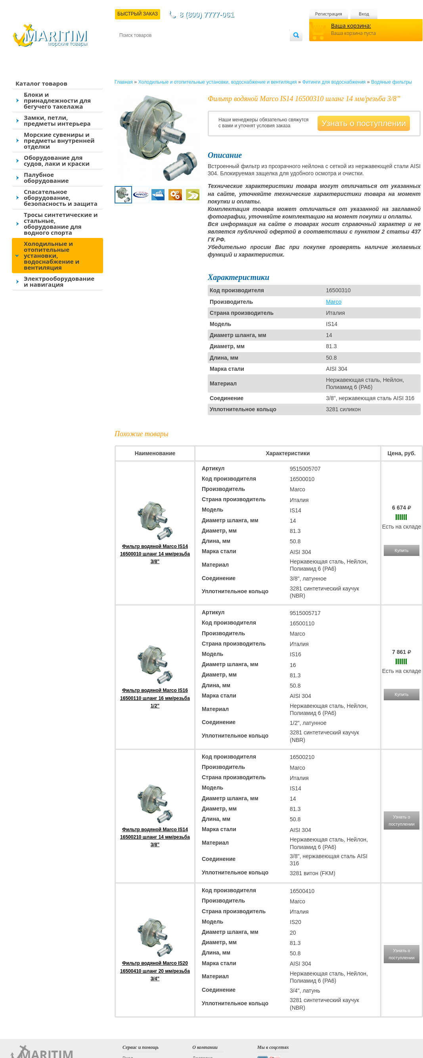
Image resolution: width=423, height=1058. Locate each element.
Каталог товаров (41, 83)
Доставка (158, 48)
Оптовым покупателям (264, 48)
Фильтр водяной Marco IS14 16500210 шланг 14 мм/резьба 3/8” (155, 837)
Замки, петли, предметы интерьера (57, 120)
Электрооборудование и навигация (59, 281)
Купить (402, 550)
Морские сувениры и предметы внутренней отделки (59, 140)
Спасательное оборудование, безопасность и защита (61, 197)
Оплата (184, 48)
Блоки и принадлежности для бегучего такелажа (57, 100)
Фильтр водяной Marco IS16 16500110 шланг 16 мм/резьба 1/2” (155, 698)
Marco (333, 302)
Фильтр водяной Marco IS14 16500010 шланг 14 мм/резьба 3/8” (155, 554)
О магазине (214, 48)
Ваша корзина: (351, 25)
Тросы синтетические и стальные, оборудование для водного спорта (61, 223)
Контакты (128, 48)
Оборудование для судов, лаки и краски (57, 160)
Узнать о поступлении (364, 123)
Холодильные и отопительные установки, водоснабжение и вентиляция (51, 255)
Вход (364, 14)
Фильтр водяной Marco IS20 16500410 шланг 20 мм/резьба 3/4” (155, 970)
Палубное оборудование (46, 177)
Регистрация (328, 14)
